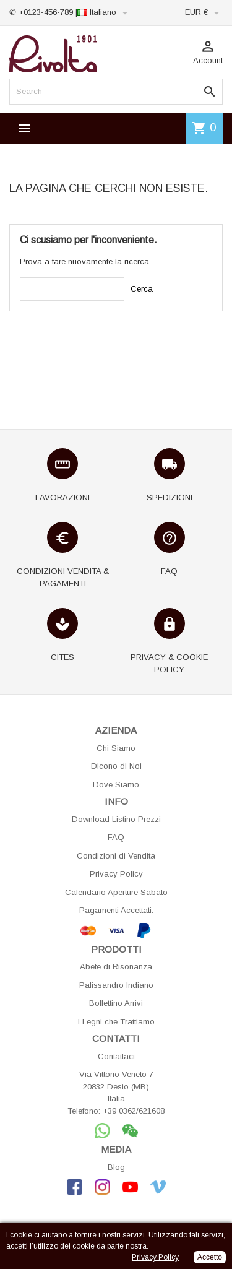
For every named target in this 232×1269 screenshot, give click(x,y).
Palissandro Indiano (116, 985)
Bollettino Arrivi (116, 1003)
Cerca (142, 288)
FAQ (116, 837)
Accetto (209, 1257)
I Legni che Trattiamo (116, 1021)
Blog (116, 1167)
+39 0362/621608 (134, 1110)
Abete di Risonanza (116, 966)
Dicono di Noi (116, 766)
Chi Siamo (116, 748)
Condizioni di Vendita (116, 855)
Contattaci (116, 1056)
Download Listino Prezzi (116, 819)
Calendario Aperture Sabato (116, 892)
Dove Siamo (116, 784)
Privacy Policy (116, 873)
